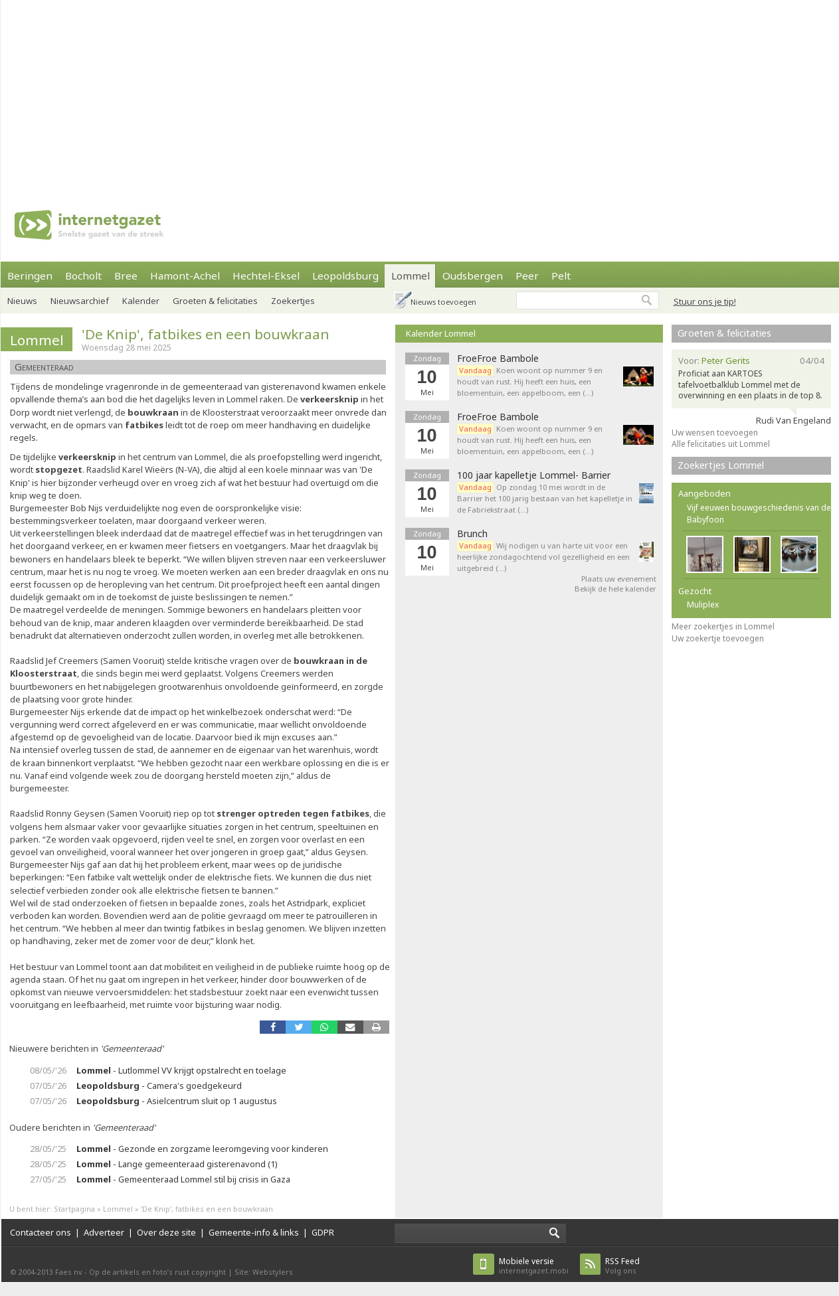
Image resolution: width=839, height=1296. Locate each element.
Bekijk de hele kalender (615, 589)
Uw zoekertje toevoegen (718, 638)
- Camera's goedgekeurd (159, 1086)
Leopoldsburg (345, 275)
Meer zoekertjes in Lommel (723, 626)
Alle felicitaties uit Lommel (721, 443)
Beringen (29, 275)
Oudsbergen (472, 275)
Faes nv (68, 1272)
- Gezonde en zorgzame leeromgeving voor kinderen (202, 1149)
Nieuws (22, 301)
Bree (126, 275)
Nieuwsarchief (79, 301)
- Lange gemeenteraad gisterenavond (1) (177, 1164)
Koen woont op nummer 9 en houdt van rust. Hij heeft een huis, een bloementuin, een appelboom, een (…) (530, 381)
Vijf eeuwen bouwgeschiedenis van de (759, 507)
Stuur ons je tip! (705, 301)
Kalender (140, 301)
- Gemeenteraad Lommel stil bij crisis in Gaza (183, 1179)
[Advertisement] (340, 93)
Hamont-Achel (185, 275)
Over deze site (166, 1232)
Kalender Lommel (441, 333)
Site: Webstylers (263, 1272)
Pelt (561, 275)
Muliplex (703, 604)
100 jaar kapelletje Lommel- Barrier (533, 475)
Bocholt (83, 275)
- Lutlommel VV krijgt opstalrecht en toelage (181, 1070)
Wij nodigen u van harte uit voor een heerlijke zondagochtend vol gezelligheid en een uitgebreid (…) (543, 556)
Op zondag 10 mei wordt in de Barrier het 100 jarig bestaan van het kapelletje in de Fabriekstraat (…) (544, 498)
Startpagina (74, 1209)
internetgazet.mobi (534, 1265)
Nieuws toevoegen (443, 302)
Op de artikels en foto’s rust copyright (157, 1272)
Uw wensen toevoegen (715, 432)
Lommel (410, 275)
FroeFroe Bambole (498, 358)
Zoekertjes (293, 301)
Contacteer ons (40, 1232)
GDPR (323, 1232)
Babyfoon (705, 519)
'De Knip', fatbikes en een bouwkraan (205, 334)
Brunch (472, 534)
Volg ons (622, 1265)
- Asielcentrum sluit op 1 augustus (176, 1101)
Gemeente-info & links (254, 1232)
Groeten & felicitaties (215, 301)
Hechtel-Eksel (266, 275)
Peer (527, 275)
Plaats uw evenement (618, 579)
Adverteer (104, 1232)
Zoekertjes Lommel (721, 465)
